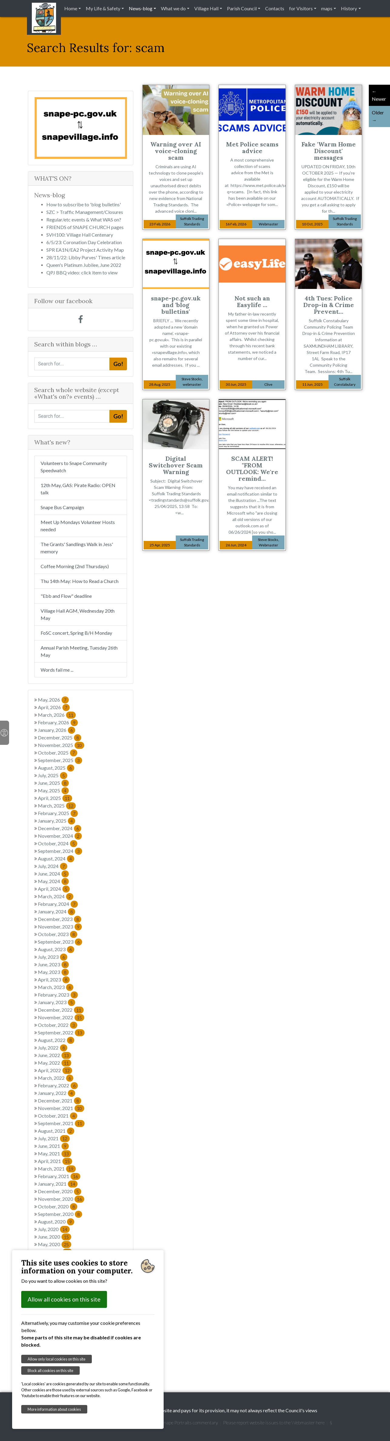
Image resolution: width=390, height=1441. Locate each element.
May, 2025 (53, 790)
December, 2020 (59, 1191)
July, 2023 (52, 957)
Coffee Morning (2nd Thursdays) (75, 566)
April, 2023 (54, 979)
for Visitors (301, 8)
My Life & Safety (103, 8)
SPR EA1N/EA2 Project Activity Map (85, 250)
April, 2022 (55, 1070)
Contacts (274, 8)
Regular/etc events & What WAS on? (83, 219)
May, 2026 (53, 699)
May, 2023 (53, 972)
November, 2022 (61, 1017)
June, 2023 (53, 964)
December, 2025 (59, 737)
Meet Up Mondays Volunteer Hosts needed (78, 525)
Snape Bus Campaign (62, 507)
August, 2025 (56, 768)
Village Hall (206, 8)
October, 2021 (57, 1115)
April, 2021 (55, 1161)
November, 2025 (61, 745)
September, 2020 (60, 1214)
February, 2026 (58, 722)
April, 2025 (55, 798)
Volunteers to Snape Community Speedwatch (74, 466)
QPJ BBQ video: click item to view (82, 272)
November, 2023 (60, 926)
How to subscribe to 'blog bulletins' (83, 204)
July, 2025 (52, 775)
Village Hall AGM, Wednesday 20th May (78, 614)
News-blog (140, 8)
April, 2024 (54, 889)
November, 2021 (61, 1108)
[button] (41, 128)
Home (70, 8)
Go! (118, 363)
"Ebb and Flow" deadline (66, 596)
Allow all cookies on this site (64, 1299)
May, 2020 (54, 1244)
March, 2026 (57, 715)
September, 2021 (61, 1123)
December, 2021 (59, 1100)
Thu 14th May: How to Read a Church (79, 581)
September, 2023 (60, 942)
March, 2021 (57, 1168)
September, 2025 (60, 760)
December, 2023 (59, 919)
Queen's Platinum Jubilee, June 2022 (83, 265)
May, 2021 (54, 1153)
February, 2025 (58, 813)
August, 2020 (56, 1221)
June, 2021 (53, 1146)
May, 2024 (53, 881)
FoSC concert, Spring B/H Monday (76, 633)
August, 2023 (56, 949)
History (349, 8)
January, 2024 (56, 911)
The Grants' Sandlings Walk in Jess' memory (77, 547)
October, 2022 (57, 1025)
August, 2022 (56, 1040)
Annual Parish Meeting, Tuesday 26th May (79, 651)
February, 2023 (58, 994)
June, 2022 (54, 1055)
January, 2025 (56, 821)
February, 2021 (59, 1176)
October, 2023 (57, 934)
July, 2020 (54, 1229)
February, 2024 (58, 904)
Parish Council (242, 8)
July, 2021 (54, 1138)
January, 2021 (58, 1184)
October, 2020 (57, 1206)
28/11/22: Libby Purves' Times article (85, 257)
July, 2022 (52, 1047)
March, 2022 (55, 1078)
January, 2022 (56, 1093)
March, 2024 (55, 896)
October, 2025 (57, 752)
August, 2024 (56, 858)
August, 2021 (56, 1131)
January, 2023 (56, 1002)
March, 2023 (55, 987)
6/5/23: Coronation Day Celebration (84, 242)
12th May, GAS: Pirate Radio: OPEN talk (78, 488)
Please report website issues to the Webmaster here (274, 1422)
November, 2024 (60, 836)
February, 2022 (58, 1085)
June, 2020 (54, 1237)
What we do (173, 8)
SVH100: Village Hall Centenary (79, 234)
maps (326, 8)
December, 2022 (61, 1010)
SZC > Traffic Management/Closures (84, 212)
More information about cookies (54, 1409)
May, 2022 (54, 1063)
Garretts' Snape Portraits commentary (180, 1422)
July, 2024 (52, 866)
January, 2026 (56, 730)
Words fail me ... (57, 670)
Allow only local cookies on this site (56, 1359)
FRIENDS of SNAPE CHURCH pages (85, 227)
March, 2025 (57, 805)
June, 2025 (53, 783)
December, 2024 (59, 828)
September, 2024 (60, 851)
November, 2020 (61, 1199)
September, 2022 (61, 1032)
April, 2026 (54, 707)
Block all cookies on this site (50, 1370)
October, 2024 (57, 843)
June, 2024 (53, 873)
